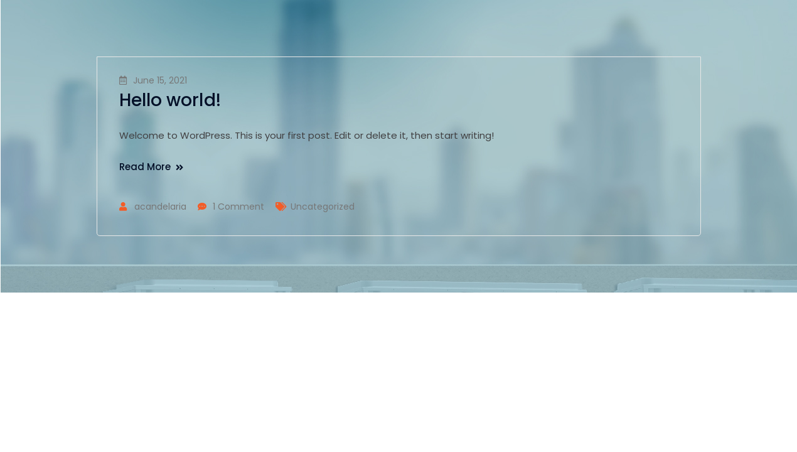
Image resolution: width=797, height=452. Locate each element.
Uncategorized (323, 206)
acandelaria (160, 206)
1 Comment (238, 206)
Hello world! (170, 100)
